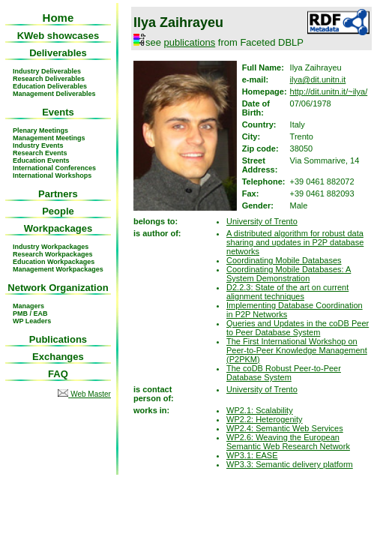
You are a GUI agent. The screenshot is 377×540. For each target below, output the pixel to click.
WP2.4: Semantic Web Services (284, 428)
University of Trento (262, 221)
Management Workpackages (58, 269)
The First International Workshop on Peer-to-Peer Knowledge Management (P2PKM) (296, 350)
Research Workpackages (52, 254)
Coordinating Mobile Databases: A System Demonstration (288, 274)
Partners (58, 194)
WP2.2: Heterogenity (264, 419)
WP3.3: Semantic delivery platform (289, 464)
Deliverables (58, 52)
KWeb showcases (58, 35)
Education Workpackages (53, 262)
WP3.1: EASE (251, 455)
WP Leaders (32, 321)
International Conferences (54, 168)
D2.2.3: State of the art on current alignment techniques (287, 292)
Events (58, 112)
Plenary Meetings (40, 130)
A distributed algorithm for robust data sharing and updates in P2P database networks (295, 242)
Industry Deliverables (47, 71)
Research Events (40, 153)
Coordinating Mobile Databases (283, 260)
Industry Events (38, 145)
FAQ (58, 374)
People (58, 211)
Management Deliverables (54, 94)
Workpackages (58, 228)
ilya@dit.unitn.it (318, 79)
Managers (28, 306)
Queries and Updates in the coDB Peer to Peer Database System (297, 328)
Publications (58, 339)
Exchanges (58, 356)
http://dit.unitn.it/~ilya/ (329, 91)
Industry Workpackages (50, 246)
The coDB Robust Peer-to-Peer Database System (283, 373)
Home (58, 17)
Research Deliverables (49, 78)
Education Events (41, 160)
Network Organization (57, 287)
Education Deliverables (50, 86)
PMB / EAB (30, 313)
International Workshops (52, 175)
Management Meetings (49, 138)
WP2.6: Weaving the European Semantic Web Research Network (288, 442)
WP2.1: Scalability (259, 410)
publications (190, 42)
